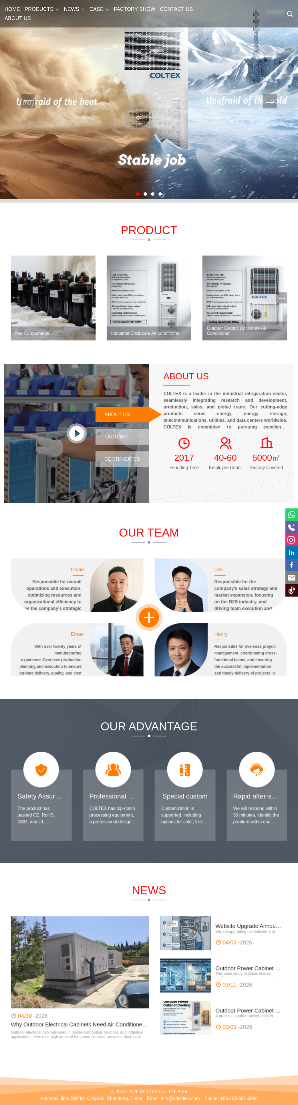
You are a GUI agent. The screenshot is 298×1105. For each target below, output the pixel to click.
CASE (97, 9)
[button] (138, 194)
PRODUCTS (39, 9)
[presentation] (28, 101)
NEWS (71, 9)
